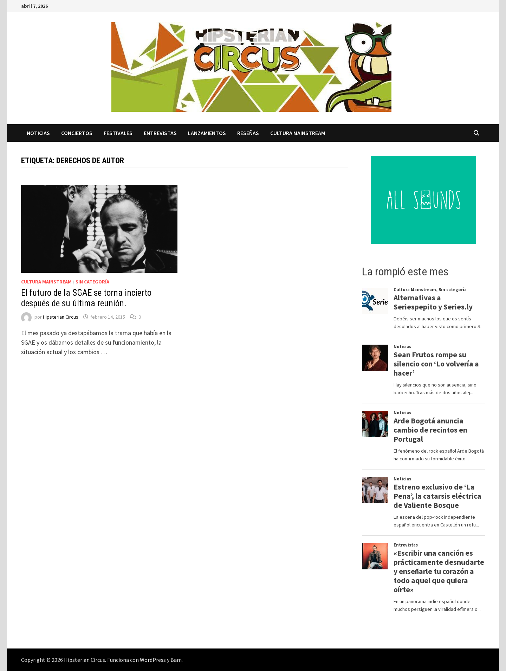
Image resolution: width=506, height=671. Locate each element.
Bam (176, 659)
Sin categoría (92, 282)
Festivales (118, 132)
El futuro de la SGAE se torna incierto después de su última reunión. (86, 298)
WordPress (153, 659)
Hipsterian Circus (60, 317)
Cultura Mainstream (297, 132)
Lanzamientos (207, 132)
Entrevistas (160, 132)
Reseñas (248, 132)
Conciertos (76, 132)
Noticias (38, 132)
